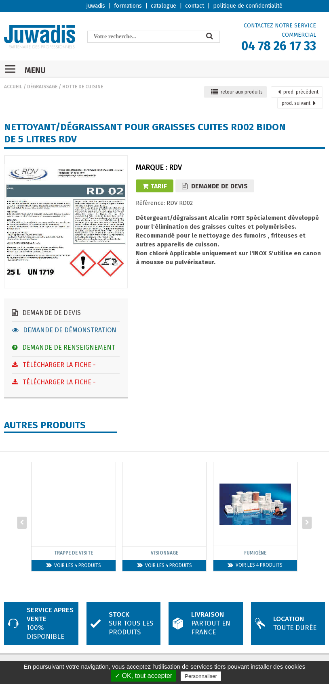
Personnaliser (201, 676)
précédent (298, 92)
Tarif (154, 186)
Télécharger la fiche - (54, 365)
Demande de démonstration (64, 330)
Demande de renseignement (63, 347)
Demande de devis (46, 313)
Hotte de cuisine (82, 87)
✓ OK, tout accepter (143, 675)
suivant (299, 103)
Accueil (13, 87)
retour (237, 92)
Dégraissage (42, 87)
